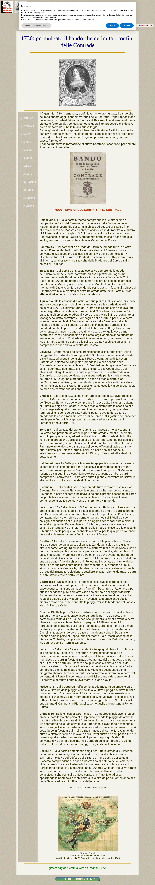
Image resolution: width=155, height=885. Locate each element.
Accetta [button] (127, 25)
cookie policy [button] (38, 13)
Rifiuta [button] (112, 25)
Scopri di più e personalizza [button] (36, 25)
